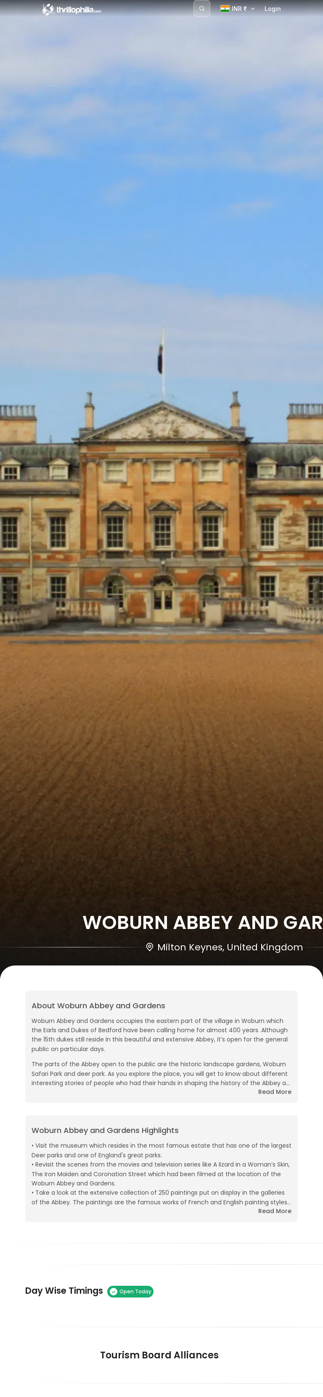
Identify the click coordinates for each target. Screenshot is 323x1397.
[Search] (201, 8)
